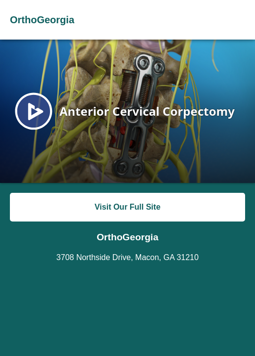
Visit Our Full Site (127, 207)
